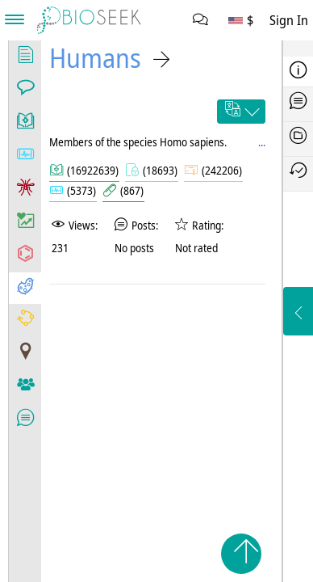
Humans (95, 57)
